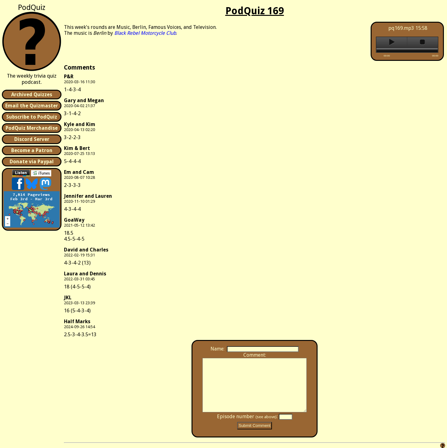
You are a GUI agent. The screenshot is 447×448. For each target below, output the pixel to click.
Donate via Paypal (32, 162)
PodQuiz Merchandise (32, 128)
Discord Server (31, 139)
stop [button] (422, 42)
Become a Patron (31, 150)
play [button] (391, 42)
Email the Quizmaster (31, 106)
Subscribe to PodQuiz (31, 117)
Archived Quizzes (31, 94)
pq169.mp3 (401, 28)
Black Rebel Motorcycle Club (145, 33)
